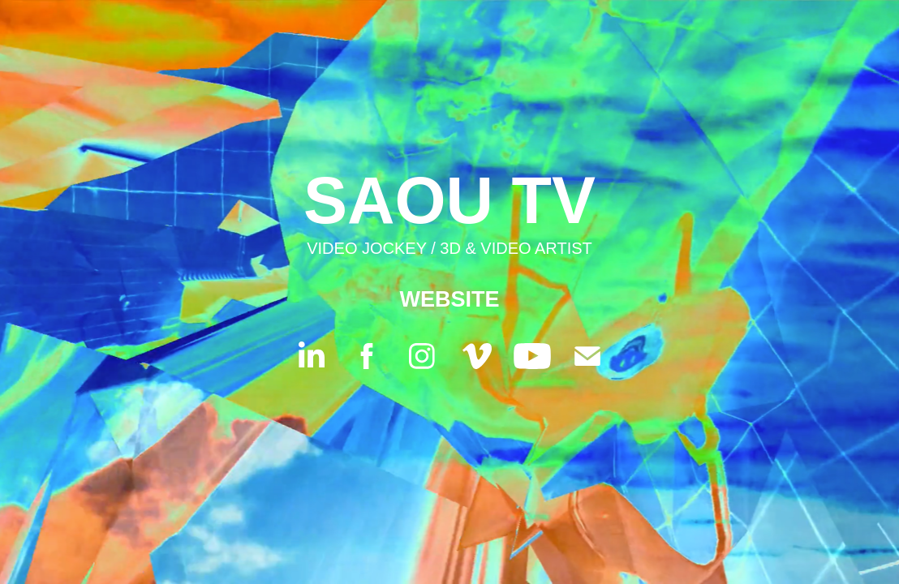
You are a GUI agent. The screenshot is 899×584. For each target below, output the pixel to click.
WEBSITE (449, 299)
